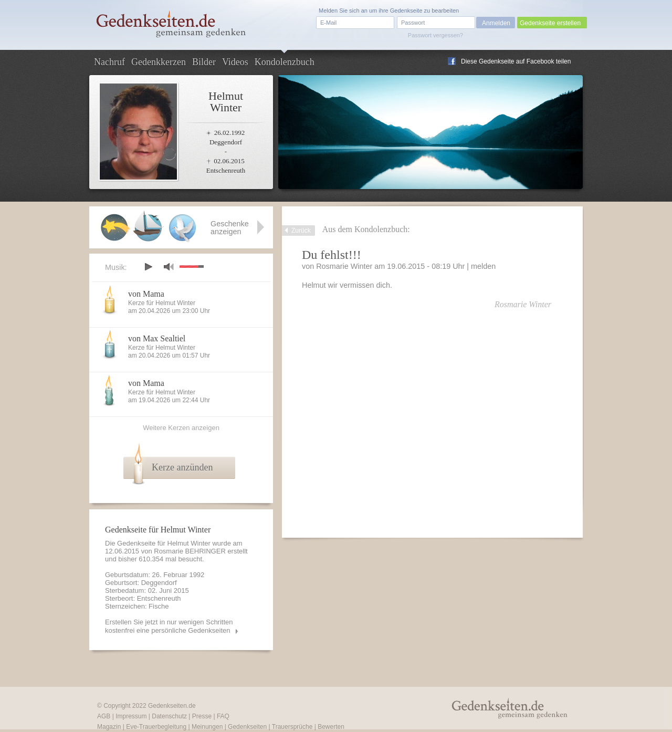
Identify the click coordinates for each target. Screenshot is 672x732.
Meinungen (207, 726)
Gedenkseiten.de (172, 705)
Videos (235, 62)
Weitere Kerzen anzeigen (181, 428)
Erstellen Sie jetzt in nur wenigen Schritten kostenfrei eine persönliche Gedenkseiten (169, 626)
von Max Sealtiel (156, 338)
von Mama (146, 293)
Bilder (204, 62)
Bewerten (331, 726)
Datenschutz (169, 716)
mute (168, 266)
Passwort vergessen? (435, 35)
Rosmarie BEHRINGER (190, 551)
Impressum (131, 716)
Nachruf (109, 62)
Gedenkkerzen (158, 62)
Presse (202, 716)
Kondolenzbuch (284, 62)
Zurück (301, 230)
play (148, 266)
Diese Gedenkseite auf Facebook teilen (516, 61)
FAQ (223, 716)
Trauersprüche (292, 726)
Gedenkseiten (247, 726)
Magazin (109, 726)
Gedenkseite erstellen (550, 23)
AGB (103, 716)
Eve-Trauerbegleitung (156, 726)
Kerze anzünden (182, 467)
